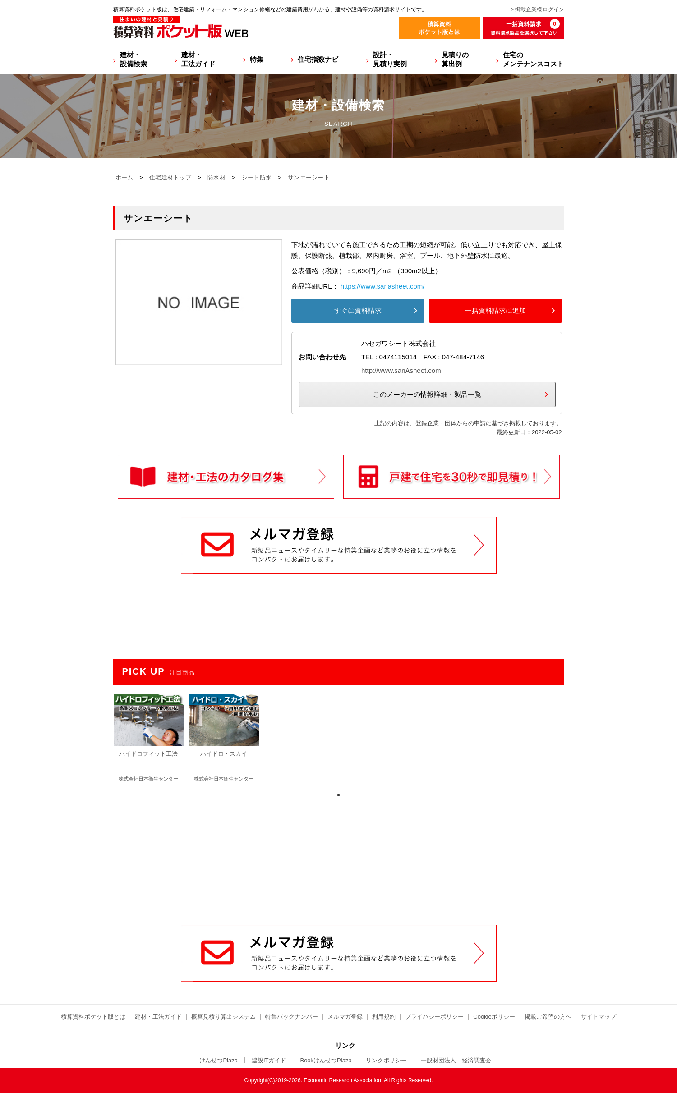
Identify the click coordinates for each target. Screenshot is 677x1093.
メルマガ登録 (345, 1016)
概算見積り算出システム (223, 1016)
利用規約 (384, 1016)
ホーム (124, 177)
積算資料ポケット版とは (93, 1016)
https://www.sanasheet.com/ (383, 286)
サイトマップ (598, 1016)
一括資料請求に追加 (495, 310)
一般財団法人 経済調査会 (456, 1060)
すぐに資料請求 (358, 310)
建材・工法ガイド (198, 59)
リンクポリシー (386, 1060)
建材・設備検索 (133, 59)
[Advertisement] (339, 856)
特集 (256, 59)
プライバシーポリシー (434, 1016)
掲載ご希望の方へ (548, 1016)
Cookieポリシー (494, 1016)
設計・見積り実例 (390, 59)
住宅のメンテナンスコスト (533, 59)
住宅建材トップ (170, 177)
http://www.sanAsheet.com (401, 370)
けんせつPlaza (218, 1060)
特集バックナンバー (291, 1016)
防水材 (216, 177)
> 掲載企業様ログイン (537, 9)
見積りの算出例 (455, 59)
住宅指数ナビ (318, 59)
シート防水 (257, 177)
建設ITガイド (269, 1060)
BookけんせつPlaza (325, 1060)
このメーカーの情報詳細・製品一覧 (427, 394)
